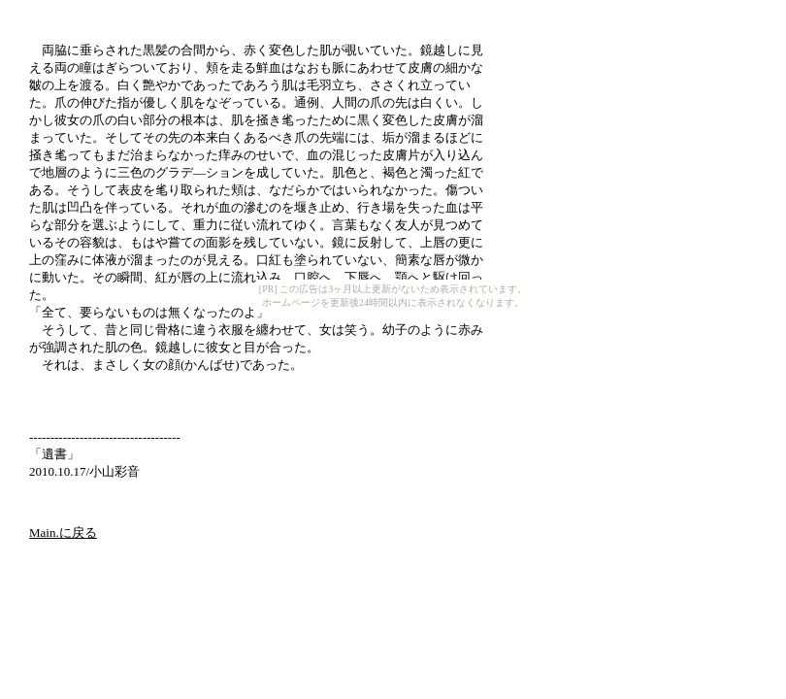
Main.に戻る (63, 532)
